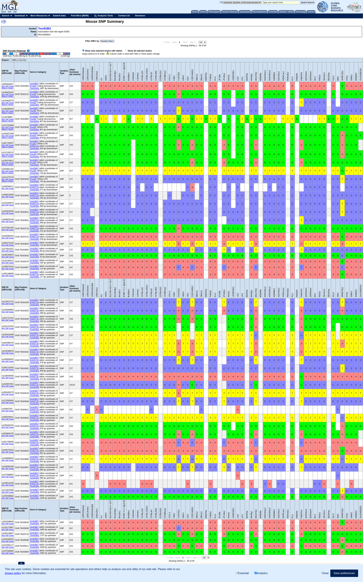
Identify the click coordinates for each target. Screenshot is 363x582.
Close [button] (325, 573)
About (3, 11)
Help (9, 11)
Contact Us (124, 15)
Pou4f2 (33, 86)
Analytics (261, 573)
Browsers (140, 15)
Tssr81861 (44, 28)
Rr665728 (34, 146)
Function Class (107, 41)
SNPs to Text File (18, 60)
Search (5, 15)
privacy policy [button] (13, 573)
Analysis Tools (103, 15)
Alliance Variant (7, 88)
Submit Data (59, 15)
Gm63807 (34, 83)
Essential (242, 573)
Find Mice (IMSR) (80, 15)
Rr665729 (34, 187)
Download (19, 15)
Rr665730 (34, 274)
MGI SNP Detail (7, 86)
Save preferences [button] (344, 573)
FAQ (15, 11)
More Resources (38, 15)
